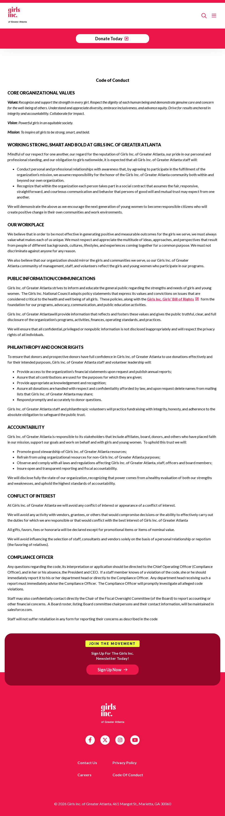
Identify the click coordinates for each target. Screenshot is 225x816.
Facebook (90, 740)
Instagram (120, 740)
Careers (84, 775)
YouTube (135, 740)
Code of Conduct (127, 775)
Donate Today (109, 38)
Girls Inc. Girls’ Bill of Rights (170, 299)
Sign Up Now (109, 669)
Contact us (87, 762)
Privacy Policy (124, 762)
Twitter (105, 740)
